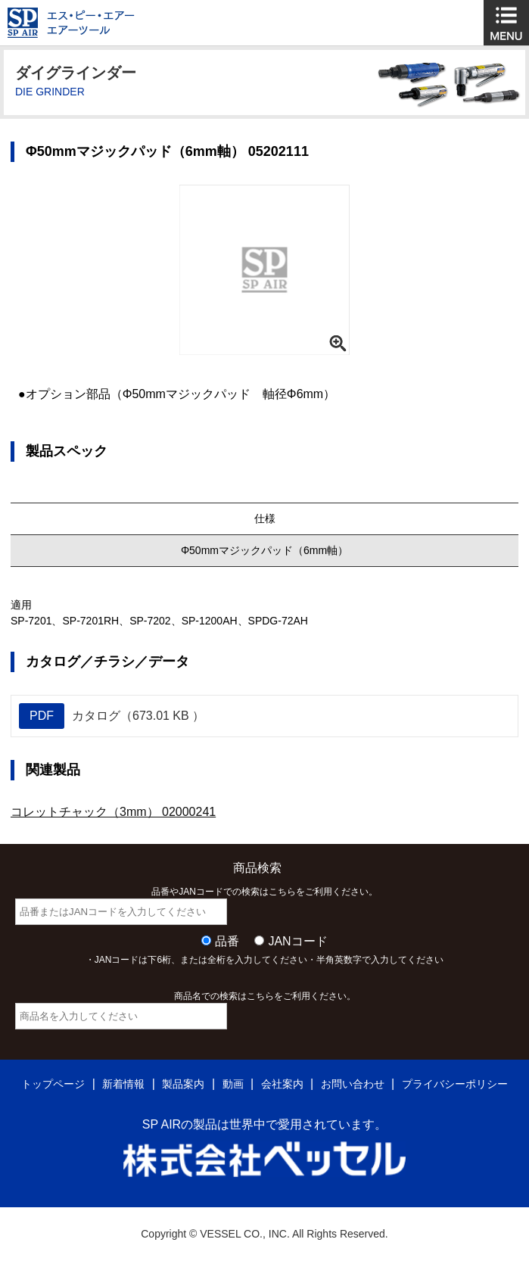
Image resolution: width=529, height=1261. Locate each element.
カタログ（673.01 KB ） (111, 716)
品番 (227, 941)
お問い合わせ (352, 1084)
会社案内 (282, 1084)
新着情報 (123, 1084)
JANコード (297, 941)
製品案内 (183, 1084)
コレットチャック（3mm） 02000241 (113, 811)
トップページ (53, 1084)
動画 (233, 1084)
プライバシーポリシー (455, 1084)
